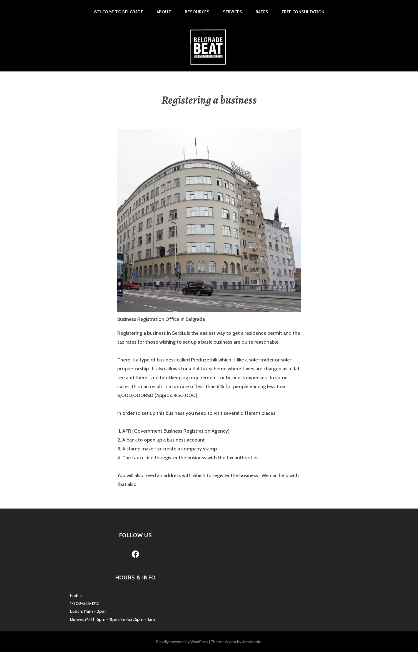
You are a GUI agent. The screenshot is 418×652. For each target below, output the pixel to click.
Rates (262, 11)
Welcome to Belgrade (118, 11)
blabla (76, 595)
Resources (197, 11)
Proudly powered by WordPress (182, 641)
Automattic (251, 641)
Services (232, 11)
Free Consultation (303, 11)
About (164, 11)
